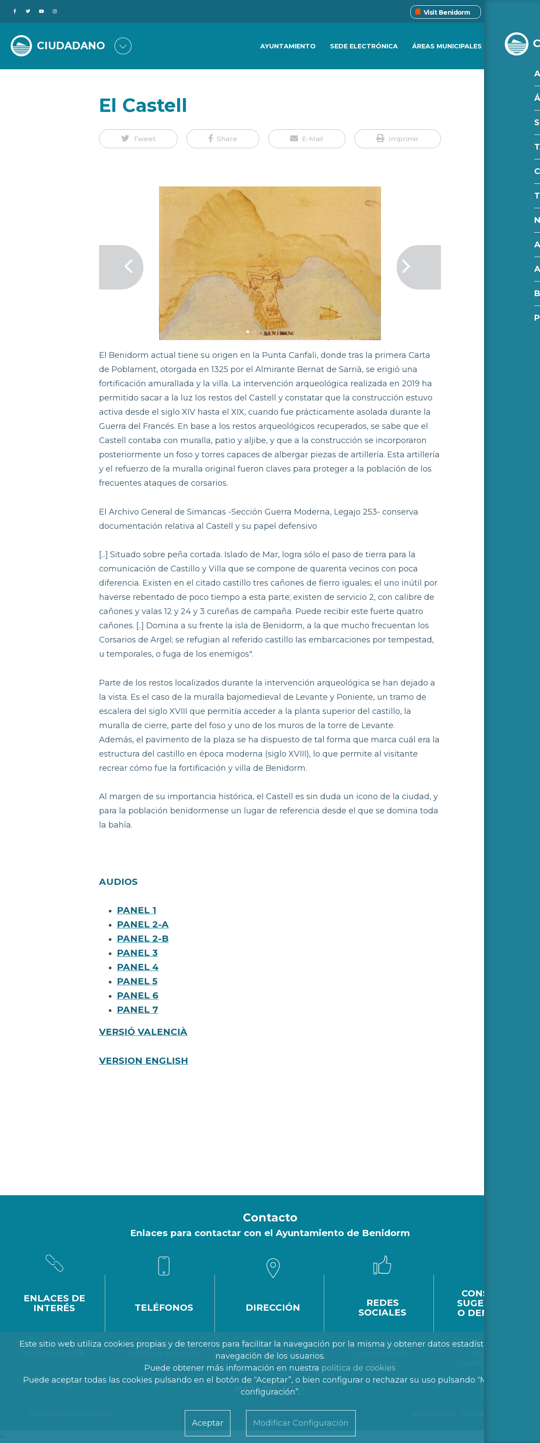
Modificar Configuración (301, 1423)
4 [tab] (270, 331)
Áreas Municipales (447, 47)
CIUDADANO (73, 45)
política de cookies (359, 1368)
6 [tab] (285, 331)
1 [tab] (247, 331)
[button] (138, 139)
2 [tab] (255, 331)
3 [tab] (262, 331)
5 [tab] (277, 331)
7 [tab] (292, 331)
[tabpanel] (270, 267)
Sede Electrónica (363, 47)
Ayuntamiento (287, 47)
